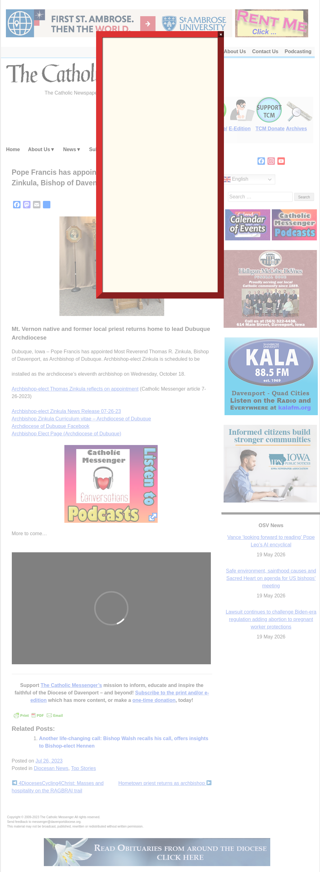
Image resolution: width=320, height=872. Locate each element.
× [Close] (221, 34)
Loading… (160, 164)
